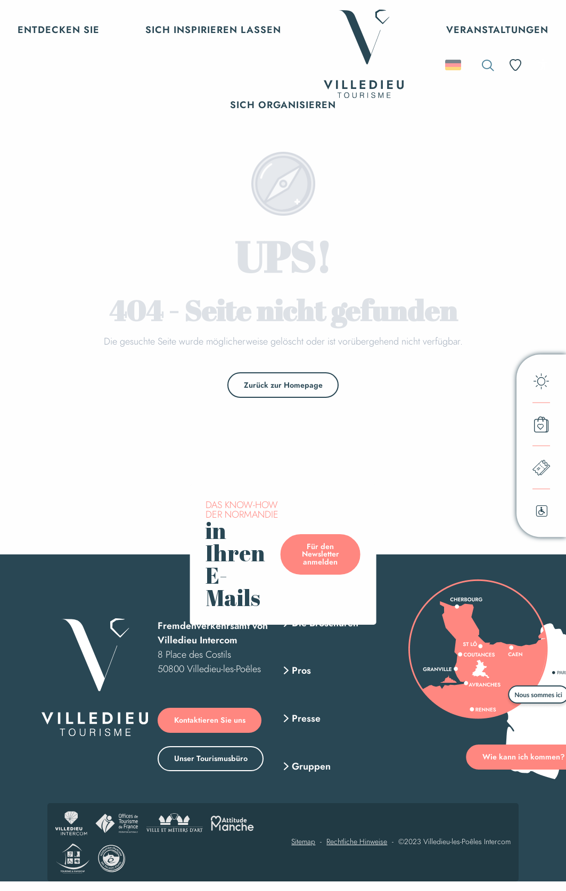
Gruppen (311, 766)
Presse (306, 718)
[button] (488, 65)
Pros (301, 670)
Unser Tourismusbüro (211, 758)
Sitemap (303, 842)
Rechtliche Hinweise (356, 842)
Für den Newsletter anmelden (320, 554)
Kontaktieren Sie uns (209, 720)
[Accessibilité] (543, 65)
